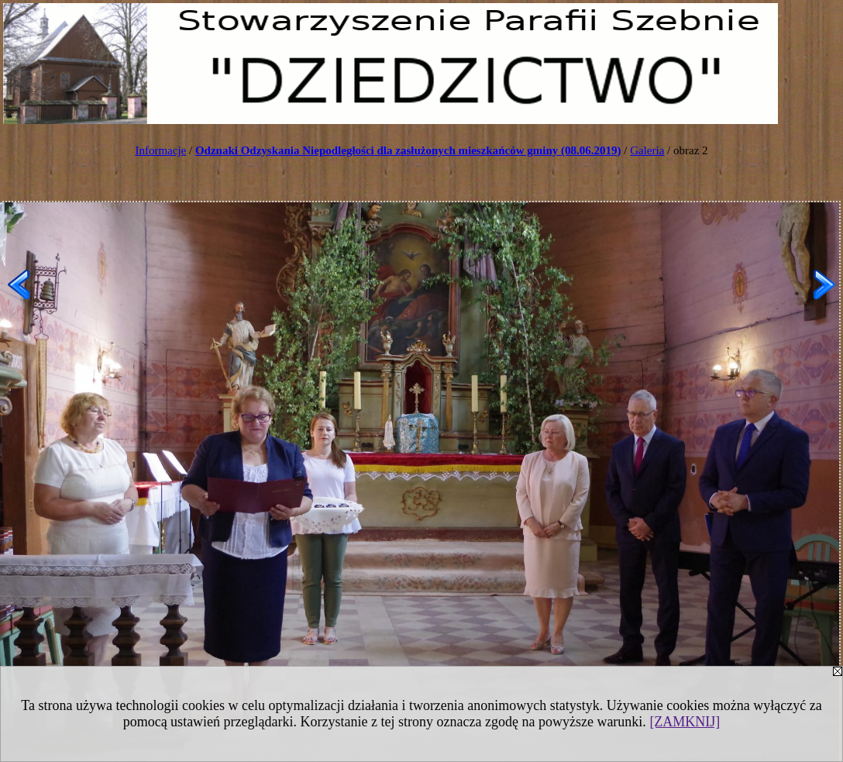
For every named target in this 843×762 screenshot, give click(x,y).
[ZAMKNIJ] (684, 721)
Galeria (647, 150)
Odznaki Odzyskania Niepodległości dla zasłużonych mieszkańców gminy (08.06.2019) (408, 150)
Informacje (160, 150)
